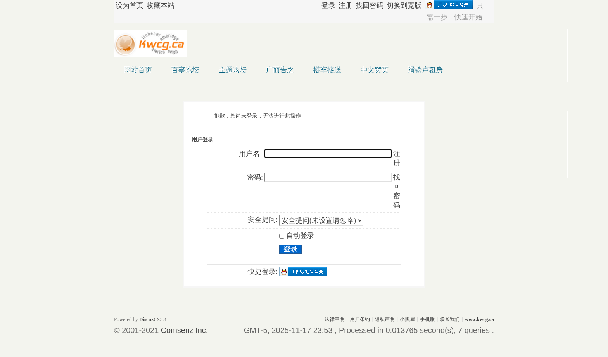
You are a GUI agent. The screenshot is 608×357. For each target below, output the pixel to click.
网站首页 (138, 69)
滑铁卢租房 (425, 69)
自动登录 (296, 235)
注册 (345, 5)
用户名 (249, 154)
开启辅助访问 (318, 6)
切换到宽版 (404, 5)
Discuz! (147, 319)
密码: (255, 177)
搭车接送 (327, 69)
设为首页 (129, 5)
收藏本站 (160, 5)
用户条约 (360, 319)
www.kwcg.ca (479, 319)
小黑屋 (407, 319)
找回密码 (369, 5)
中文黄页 (374, 69)
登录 (328, 5)
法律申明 (335, 319)
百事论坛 (185, 69)
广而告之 (280, 69)
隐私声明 (385, 319)
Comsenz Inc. (184, 330)
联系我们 (450, 319)
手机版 (427, 319)
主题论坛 (232, 69)
